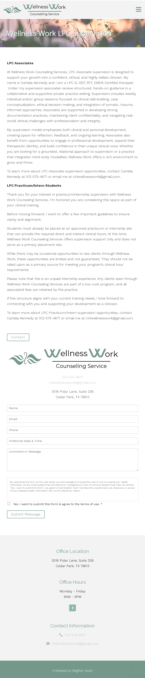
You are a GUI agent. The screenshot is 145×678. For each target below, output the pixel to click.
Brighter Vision (82, 671)
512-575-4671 (72, 377)
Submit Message (26, 514)
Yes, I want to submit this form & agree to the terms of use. (57, 504)
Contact (18, 337)
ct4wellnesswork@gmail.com (72, 383)
